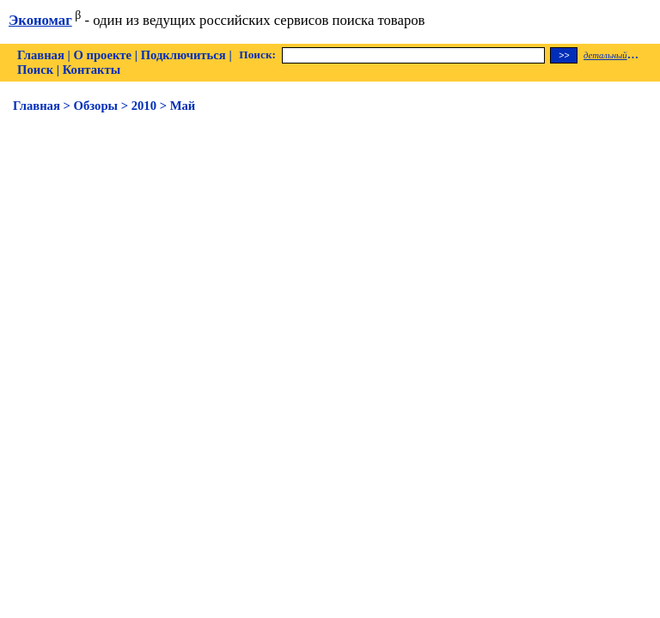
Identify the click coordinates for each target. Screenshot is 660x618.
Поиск (35, 69)
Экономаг (40, 20)
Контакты (91, 69)
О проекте (102, 55)
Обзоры (96, 105)
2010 (143, 105)
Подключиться (183, 55)
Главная (40, 55)
